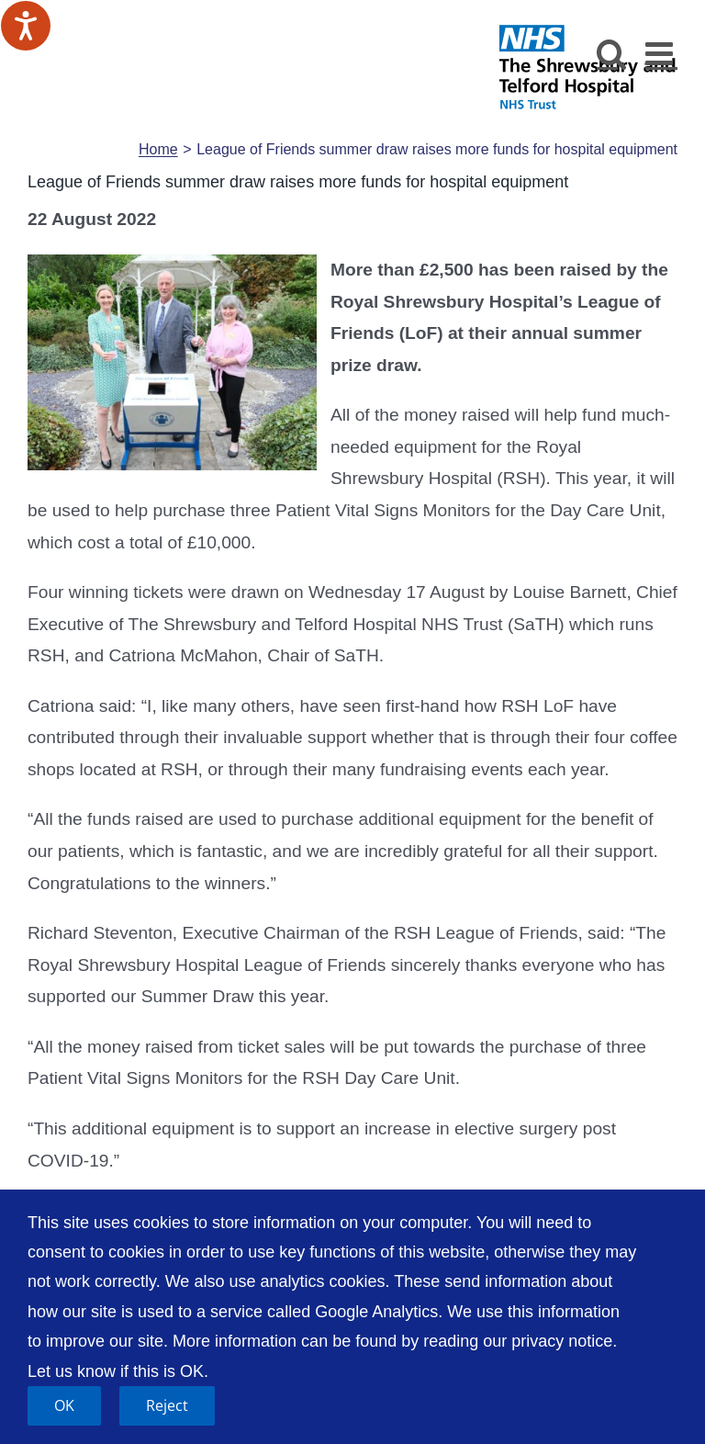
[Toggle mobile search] (612, 53)
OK (64, 1405)
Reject (167, 1405)
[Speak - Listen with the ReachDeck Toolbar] (25, 26)
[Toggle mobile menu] (661, 53)
